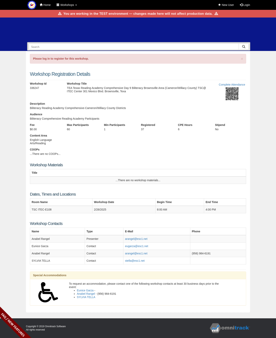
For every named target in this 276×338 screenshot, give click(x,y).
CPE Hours (185, 125)
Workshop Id (38, 83)
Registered (148, 125)
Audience (36, 114)
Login (245, 4)
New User (226, 4)
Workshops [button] (67, 4)
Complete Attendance (232, 84)
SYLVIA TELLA (86, 297)
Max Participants (78, 125)
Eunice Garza (85, 290)
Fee (32, 125)
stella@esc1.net (135, 260)
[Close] (242, 59)
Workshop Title (77, 83)
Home (45, 4)
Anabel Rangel (86, 293)
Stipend (220, 125)
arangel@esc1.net (136, 238)
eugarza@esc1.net (136, 246)
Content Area (38, 135)
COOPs (35, 149)
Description (37, 103)
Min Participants (114, 125)
